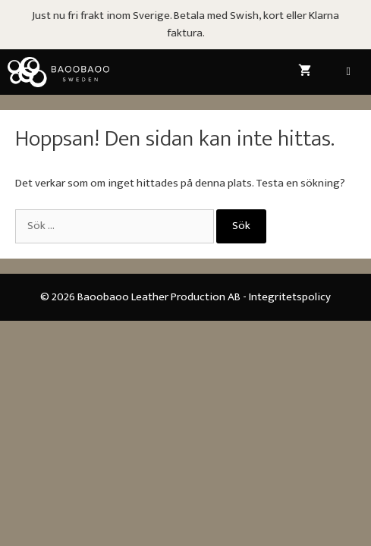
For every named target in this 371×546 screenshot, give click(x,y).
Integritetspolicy (290, 296)
